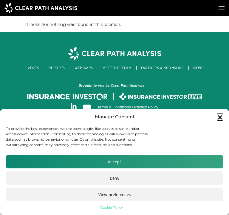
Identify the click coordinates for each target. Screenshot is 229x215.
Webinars (84, 67)
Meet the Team (117, 67)
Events (32, 67)
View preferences (114, 194)
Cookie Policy (111, 207)
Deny (114, 178)
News (198, 67)
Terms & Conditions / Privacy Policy (127, 107)
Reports (57, 67)
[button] (220, 117)
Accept (114, 162)
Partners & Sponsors (162, 67)
